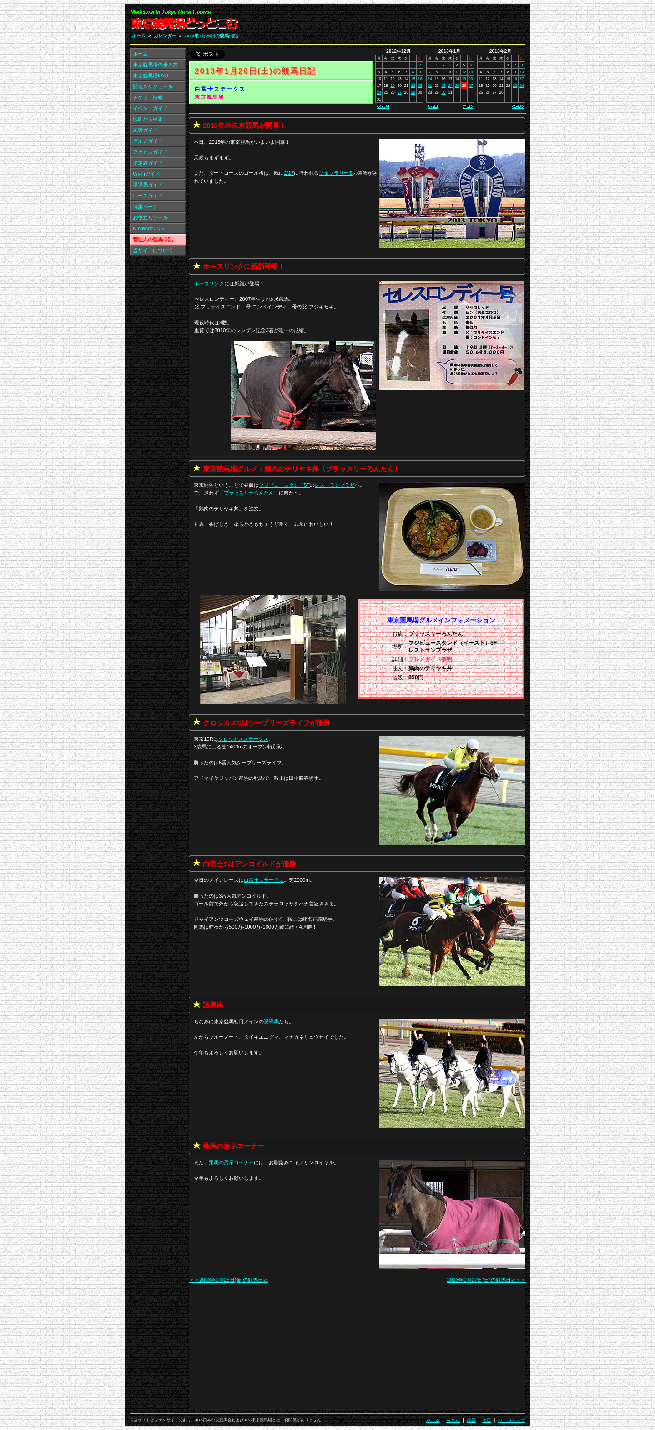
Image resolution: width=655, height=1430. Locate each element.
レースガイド (148, 195)
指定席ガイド (148, 163)
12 (464, 72)
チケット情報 (148, 97)
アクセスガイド (150, 152)
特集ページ (145, 206)
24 (379, 92)
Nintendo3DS (148, 228)
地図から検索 (148, 119)
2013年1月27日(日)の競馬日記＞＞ (486, 1280)
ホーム (139, 35)
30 (443, 92)
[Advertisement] (416, 21)
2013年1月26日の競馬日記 (211, 35)
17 (521, 78)
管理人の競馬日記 (153, 239)
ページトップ (511, 1420)
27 (400, 92)
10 (521, 72)
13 (471, 72)
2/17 (289, 173)
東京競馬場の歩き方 (155, 64)
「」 (249, 492)
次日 (486, 1420)
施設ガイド (145, 130)
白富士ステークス (220, 89)
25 (457, 85)
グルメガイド (148, 141)
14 (430, 78)
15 (413, 78)
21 (430, 85)
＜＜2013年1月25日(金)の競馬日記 (228, 1280)
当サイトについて (153, 250)
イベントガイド (150, 108)
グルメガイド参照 (430, 659)
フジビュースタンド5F (284, 485)
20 (471, 78)
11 (481, 78)
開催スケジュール (153, 86)
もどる (453, 1420)
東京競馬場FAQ (150, 75)
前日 (471, 1420)
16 (420, 78)
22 (413, 85)
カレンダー (165, 35)
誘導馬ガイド (148, 184)
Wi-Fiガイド (146, 174)
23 (420, 85)
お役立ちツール (150, 217)
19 (393, 85)
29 (413, 92)
